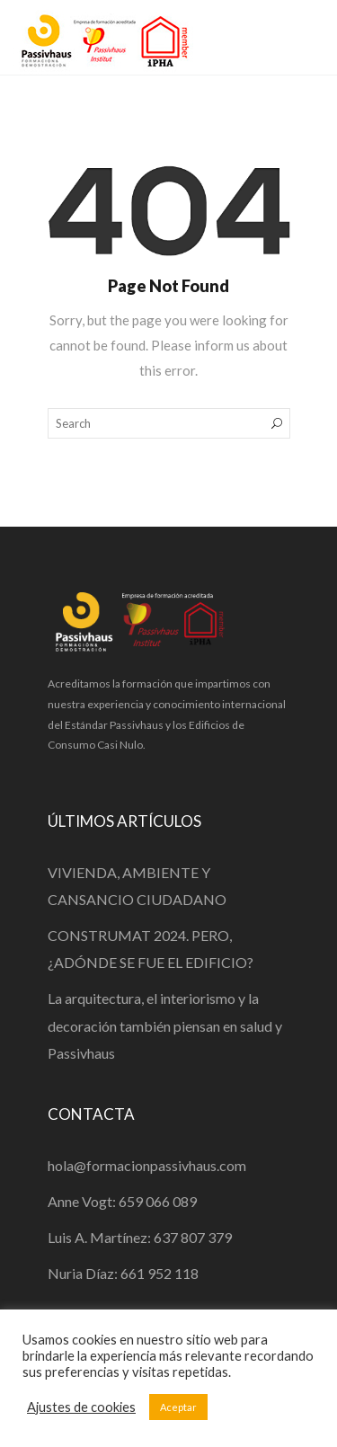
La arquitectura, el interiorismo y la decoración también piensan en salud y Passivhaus (165, 1025)
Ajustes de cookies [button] (81, 1407)
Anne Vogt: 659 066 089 (122, 1201)
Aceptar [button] (178, 1407)
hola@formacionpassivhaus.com (147, 1165)
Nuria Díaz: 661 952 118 (123, 1273)
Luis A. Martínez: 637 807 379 (140, 1237)
